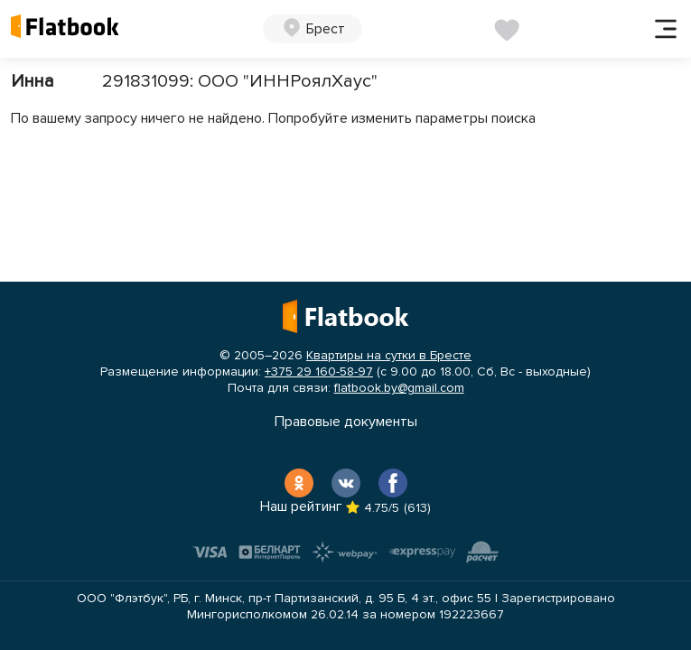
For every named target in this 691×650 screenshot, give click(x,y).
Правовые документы (346, 422)
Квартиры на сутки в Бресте (389, 355)
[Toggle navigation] (665, 29)
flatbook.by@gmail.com (399, 387)
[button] (312, 28)
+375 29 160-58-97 (319, 371)
